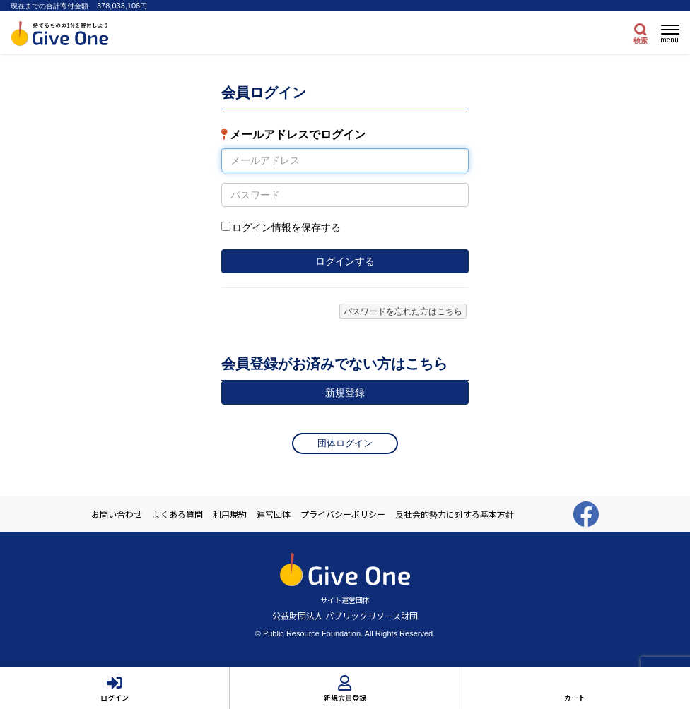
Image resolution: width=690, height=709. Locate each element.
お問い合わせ (116, 514)
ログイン (114, 697)
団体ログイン (345, 443)
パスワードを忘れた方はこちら (403, 311)
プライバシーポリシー (342, 514)
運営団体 (274, 514)
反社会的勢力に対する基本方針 (454, 514)
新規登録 (345, 392)
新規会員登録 (345, 697)
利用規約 (230, 514)
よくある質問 (177, 514)
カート (574, 697)
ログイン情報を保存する (286, 227)
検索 (640, 40)
